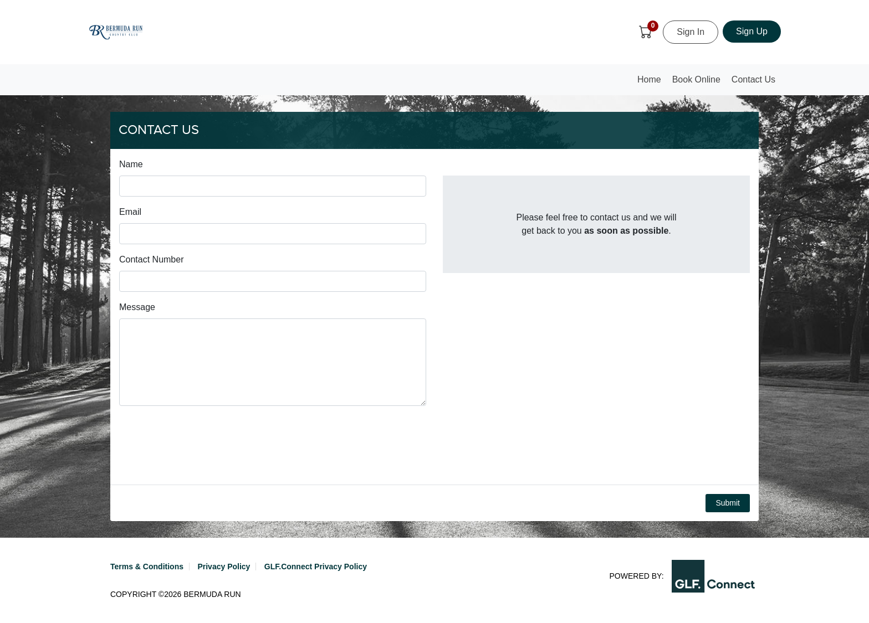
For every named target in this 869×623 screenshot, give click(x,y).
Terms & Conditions (146, 566)
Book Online (696, 79)
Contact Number (151, 259)
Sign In (690, 32)
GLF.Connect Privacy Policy (315, 566)
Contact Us (753, 79)
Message (137, 307)
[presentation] (203, 445)
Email (130, 212)
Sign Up (752, 31)
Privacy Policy (223, 566)
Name (131, 164)
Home (652, 83)
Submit (727, 502)
